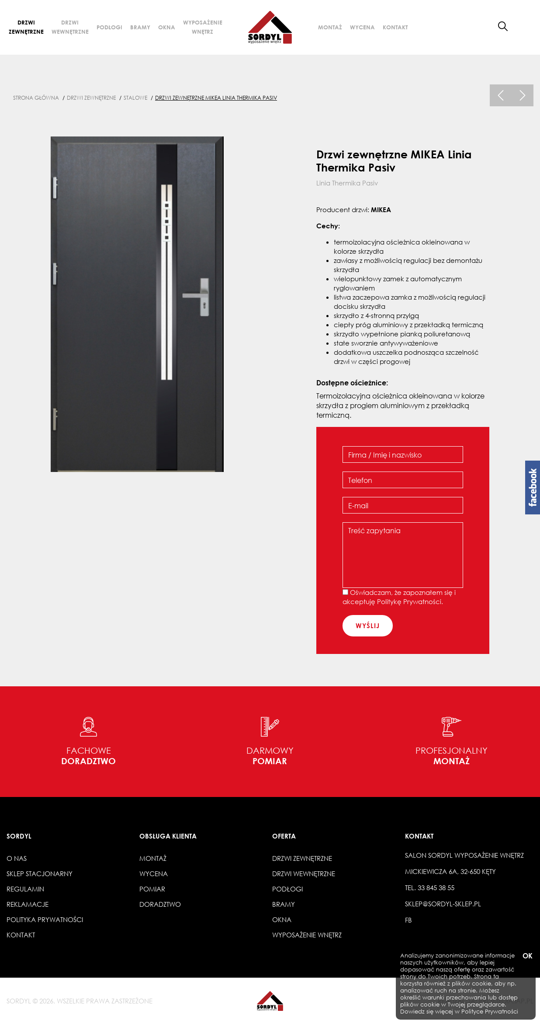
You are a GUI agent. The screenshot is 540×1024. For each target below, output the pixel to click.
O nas (17, 858)
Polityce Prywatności (489, 1011)
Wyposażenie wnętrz (202, 27)
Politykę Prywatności (409, 601)
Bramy (140, 27)
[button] (523, 26)
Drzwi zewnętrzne (26, 27)
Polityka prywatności (45, 919)
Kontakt (395, 27)
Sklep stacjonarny (40, 873)
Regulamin (25, 888)
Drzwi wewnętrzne (70, 27)
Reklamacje (27, 904)
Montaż (330, 27)
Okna (166, 27)
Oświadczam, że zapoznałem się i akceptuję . (399, 597)
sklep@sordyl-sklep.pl (443, 903)
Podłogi (109, 27)
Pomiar (152, 888)
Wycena (362, 27)
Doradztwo (160, 904)
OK (527, 956)
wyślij (368, 625)
